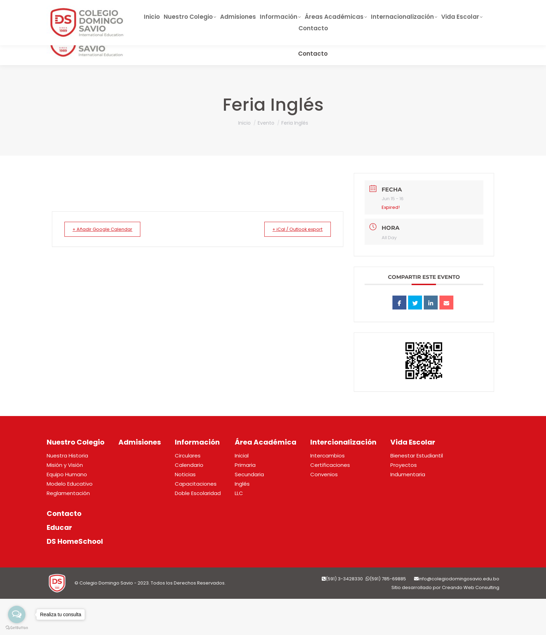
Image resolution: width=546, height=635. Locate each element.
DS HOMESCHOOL (341, 10)
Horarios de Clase (404, 10)
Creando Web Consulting (470, 587)
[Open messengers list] (16, 614)
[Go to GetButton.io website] (17, 628)
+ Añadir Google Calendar (106, 229)
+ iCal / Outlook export (293, 229)
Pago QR (455, 10)
